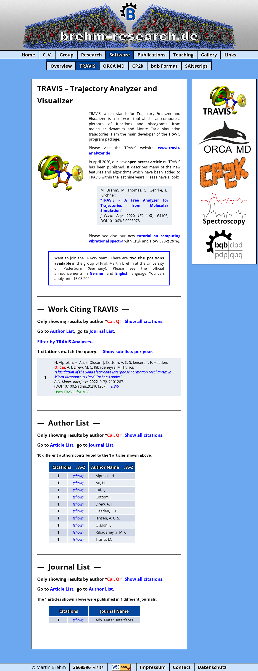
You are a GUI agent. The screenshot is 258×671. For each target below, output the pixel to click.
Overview (61, 66)
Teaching (183, 55)
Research (91, 55)
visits (88, 667)
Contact (182, 667)
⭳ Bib (115, 386)
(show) (78, 475)
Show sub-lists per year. (128, 351)
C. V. (47, 55)
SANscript (196, 66)
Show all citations (143, 321)
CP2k (137, 66)
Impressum (153, 667)
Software (119, 55)
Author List (62, 331)
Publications (151, 55)
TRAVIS (87, 66)
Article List (61, 445)
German (97, 273)
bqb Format (164, 66)
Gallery (209, 55)
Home (28, 55)
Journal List (102, 331)
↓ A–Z (80, 467)
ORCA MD (114, 66)
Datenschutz (212, 667)
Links (230, 55)
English (122, 273)
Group (67, 55)
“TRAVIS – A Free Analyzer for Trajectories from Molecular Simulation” (134, 205)
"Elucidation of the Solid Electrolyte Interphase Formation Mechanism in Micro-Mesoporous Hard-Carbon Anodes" (112, 374)
